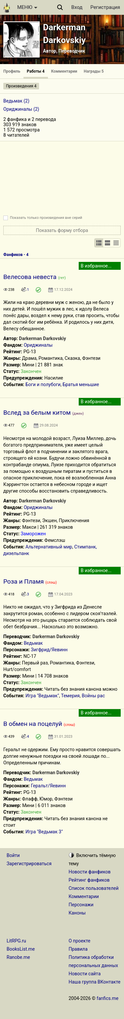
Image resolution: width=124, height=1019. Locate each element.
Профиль (11, 71)
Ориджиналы (38, 345)
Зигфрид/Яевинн (49, 649)
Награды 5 (93, 71)
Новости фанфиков (90, 871)
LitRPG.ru (16, 940)
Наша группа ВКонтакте (95, 981)
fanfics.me (107, 998)
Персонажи (81, 904)
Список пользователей (94, 888)
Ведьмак (33, 643)
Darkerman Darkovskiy (42, 338)
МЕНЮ (27, 7)
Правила (78, 949)
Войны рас (93, 695)
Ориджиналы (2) (21, 109)
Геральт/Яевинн (48, 785)
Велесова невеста (30, 277)
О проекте (80, 940)
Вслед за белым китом (37, 412)
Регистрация (105, 7)
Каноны (77, 912)
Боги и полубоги (43, 384)
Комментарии (64, 71)
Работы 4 (35, 71)
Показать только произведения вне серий (46, 218)
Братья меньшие (80, 384)
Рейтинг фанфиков (89, 880)
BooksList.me (21, 949)
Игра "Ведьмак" (42, 695)
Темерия (70, 695)
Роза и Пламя (23, 581)
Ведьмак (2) (16, 101)
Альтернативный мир (48, 546)
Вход (77, 7)
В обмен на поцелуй (32, 724)
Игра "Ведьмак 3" (44, 831)
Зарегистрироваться (29, 863)
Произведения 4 (21, 86)
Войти (13, 855)
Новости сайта (85, 973)
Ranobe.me (18, 957)
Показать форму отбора (62, 230)
